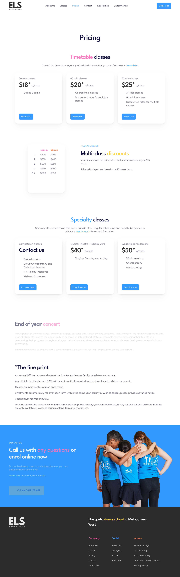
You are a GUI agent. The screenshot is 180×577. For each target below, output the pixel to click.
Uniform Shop (121, 5)
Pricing (75, 5)
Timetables (94, 565)
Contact (88, 5)
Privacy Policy (141, 565)
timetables (132, 66)
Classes (63, 5)
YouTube (116, 560)
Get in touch (83, 235)
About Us (50, 5)
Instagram (117, 550)
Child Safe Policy (142, 555)
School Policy (140, 550)
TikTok (115, 555)
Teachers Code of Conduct (147, 560)
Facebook (117, 545)
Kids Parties (103, 5)
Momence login (142, 545)
